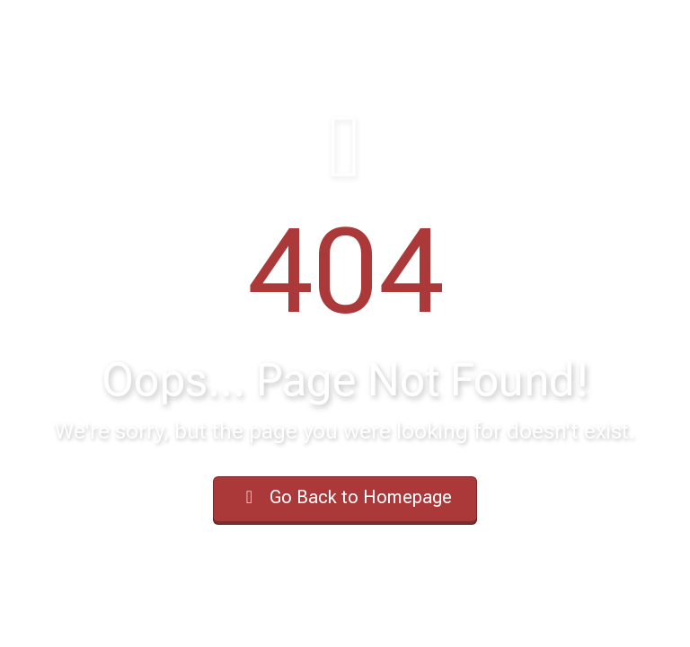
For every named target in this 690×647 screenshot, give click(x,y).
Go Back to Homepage (345, 497)
